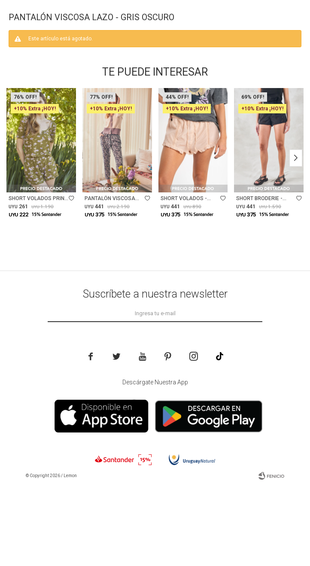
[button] (295, 173)
